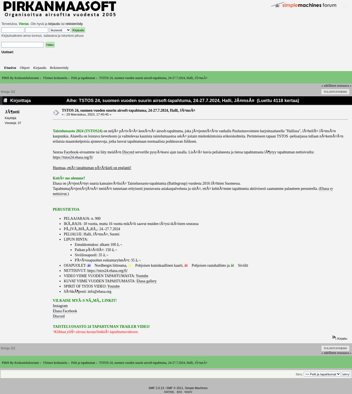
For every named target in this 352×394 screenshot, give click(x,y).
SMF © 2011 (175, 388)
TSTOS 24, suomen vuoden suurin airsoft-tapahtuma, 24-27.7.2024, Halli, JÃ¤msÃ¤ (128, 110)
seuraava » (344, 86)
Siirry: (299, 374)
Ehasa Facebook (65, 311)
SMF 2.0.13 (156, 388)
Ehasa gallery (146, 281)
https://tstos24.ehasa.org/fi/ (73, 157)
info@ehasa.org (99, 291)
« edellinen (329, 86)
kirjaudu (54, 24)
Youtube (142, 276)
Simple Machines (196, 388)
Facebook (71, 152)
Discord (128, 152)
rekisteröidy (74, 24)
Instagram (60, 306)
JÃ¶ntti (12, 111)
